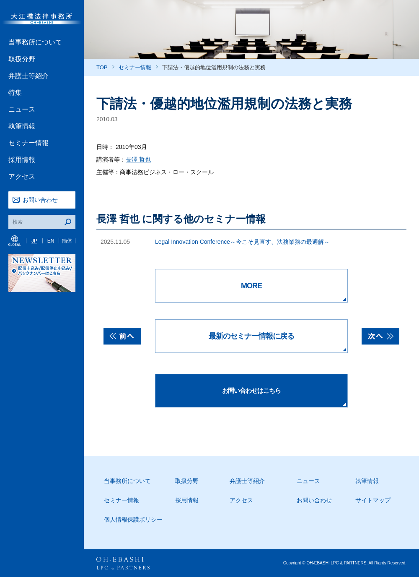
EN (50, 241)
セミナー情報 (28, 142)
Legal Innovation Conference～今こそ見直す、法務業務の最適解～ (242, 241)
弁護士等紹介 (28, 75)
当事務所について (35, 42)
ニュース (21, 109)
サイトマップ (373, 500)
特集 (15, 92)
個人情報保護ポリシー (133, 519)
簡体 (67, 241)
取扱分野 (21, 59)
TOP (102, 67)
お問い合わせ (40, 199)
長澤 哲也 (138, 159)
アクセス (21, 176)
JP (34, 241)
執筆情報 (21, 126)
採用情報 (21, 159)
